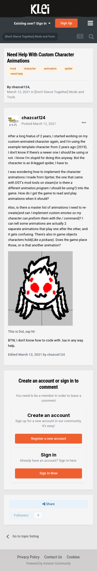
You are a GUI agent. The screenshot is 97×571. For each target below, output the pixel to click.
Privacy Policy (28, 557)
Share (48, 504)
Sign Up (66, 23)
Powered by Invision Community (48, 563)
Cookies (73, 557)
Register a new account (48, 438)
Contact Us (53, 557)
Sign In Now (48, 473)
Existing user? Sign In (32, 23)
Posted (38, 124)
